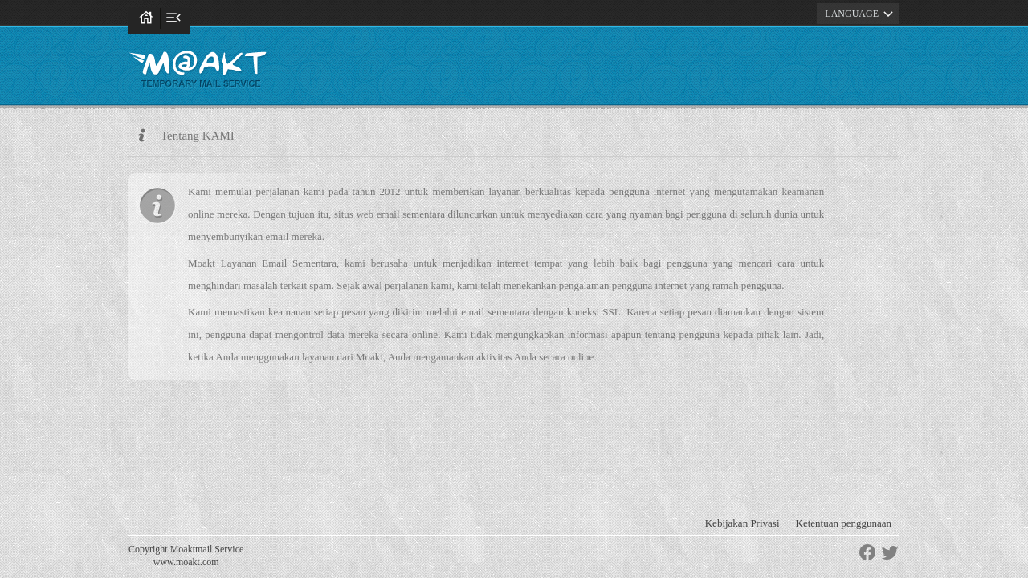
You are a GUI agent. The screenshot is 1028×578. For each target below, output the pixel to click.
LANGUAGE (861, 13)
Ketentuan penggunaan (843, 523)
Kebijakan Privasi (742, 523)
